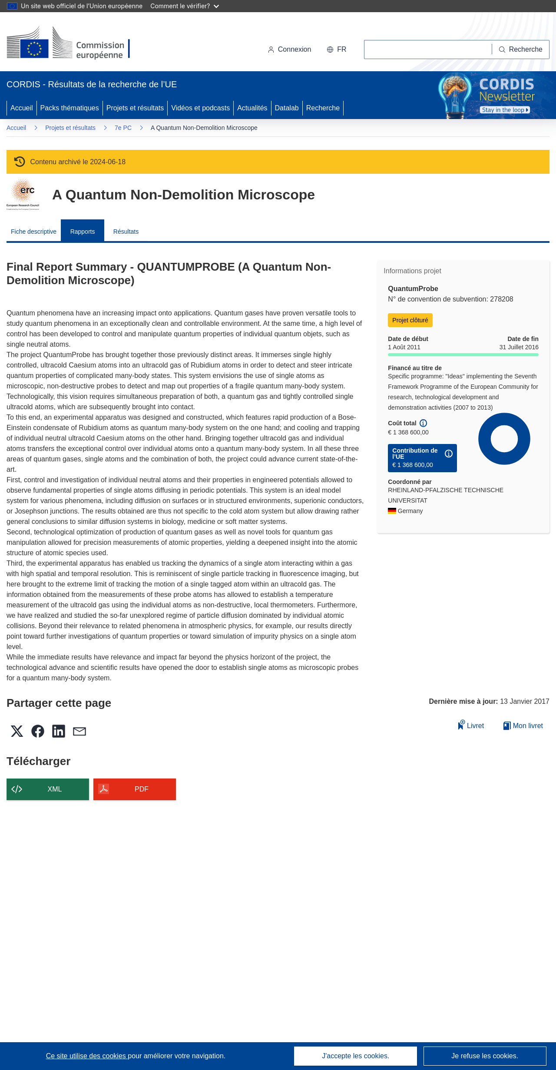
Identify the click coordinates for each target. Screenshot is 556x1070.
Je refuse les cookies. (484, 1056)
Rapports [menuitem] (82, 231)
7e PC (123, 127)
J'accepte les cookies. (355, 1056)
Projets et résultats (135, 108)
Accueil (21, 108)
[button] (336, 49)
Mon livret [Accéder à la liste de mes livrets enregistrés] (523, 726)
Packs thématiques (69, 108)
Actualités (252, 108)
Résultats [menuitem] (126, 231)
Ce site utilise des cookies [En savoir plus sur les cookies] (87, 1056)
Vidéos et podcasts (200, 108)
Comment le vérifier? (184, 6)
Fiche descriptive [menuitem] (33, 231)
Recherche (323, 108)
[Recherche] (520, 49)
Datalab (287, 108)
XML (55, 789)
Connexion (289, 49)
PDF (142, 789)
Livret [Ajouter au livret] (471, 724)
